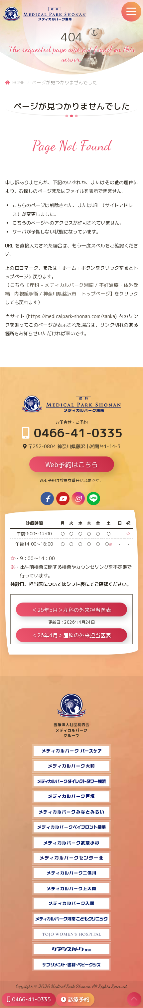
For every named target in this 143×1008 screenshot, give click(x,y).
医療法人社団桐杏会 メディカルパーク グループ (71, 727)
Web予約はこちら (71, 464)
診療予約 (75, 999)
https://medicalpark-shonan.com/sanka (71, 316)
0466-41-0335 (72, 432)
